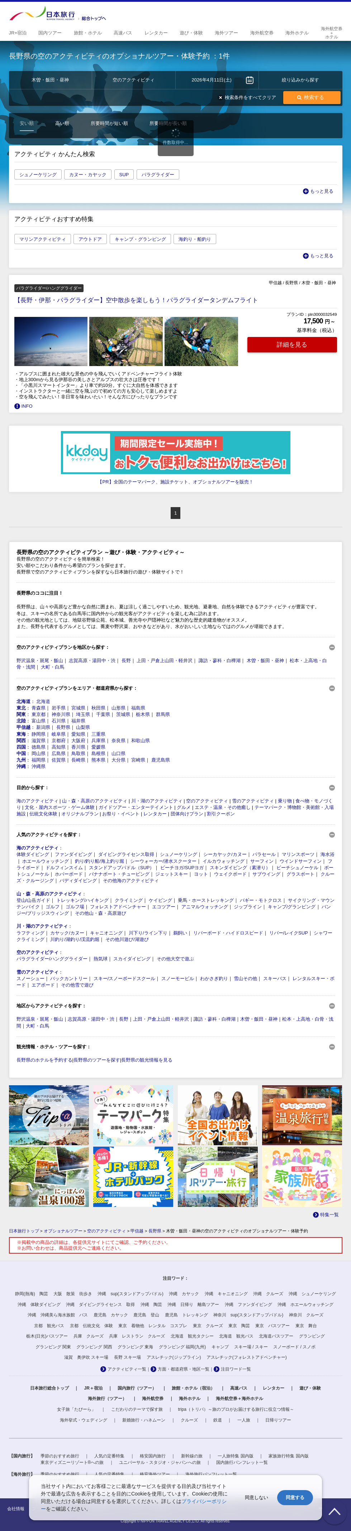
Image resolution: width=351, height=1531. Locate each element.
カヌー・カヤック (87, 174)
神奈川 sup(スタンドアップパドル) (248, 1314)
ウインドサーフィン (301, 861)
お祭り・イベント (120, 813)
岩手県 (59, 708)
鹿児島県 (160, 760)
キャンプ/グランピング (292, 906)
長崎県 (78, 760)
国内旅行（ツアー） (137, 1388)
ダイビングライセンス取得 (126, 854)
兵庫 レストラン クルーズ (137, 1336)
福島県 (138, 708)
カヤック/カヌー (67, 933)
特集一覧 (329, 1214)
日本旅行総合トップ (49, 1388)
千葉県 (103, 714)
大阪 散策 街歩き (72, 1293)
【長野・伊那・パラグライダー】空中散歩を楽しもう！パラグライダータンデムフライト (136, 300)
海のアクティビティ (37, 801)
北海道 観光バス (236, 1336)
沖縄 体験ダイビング (39, 1304)
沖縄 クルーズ (268, 1293)
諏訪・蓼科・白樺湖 (220, 660)
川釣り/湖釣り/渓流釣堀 (74, 939)
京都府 (59, 740)
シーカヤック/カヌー (225, 854)
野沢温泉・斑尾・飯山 (39, 660)
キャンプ (220, 1346)
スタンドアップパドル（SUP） (122, 867)
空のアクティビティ (207, 801)
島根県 (98, 753)
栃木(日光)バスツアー (47, 1336)
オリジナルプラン (80, 813)
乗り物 (285, 801)
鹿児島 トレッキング (186, 1314)
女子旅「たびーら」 (76, 1409)
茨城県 (123, 714)
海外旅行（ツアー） (107, 1398)
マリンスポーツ (298, 854)
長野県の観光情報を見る (146, 1060)
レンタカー (155, 813)
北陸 (21, 721)
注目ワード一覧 (236, 1369)
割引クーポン (221, 813)
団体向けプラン (187, 813)
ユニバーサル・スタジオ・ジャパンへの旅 (160, 1462)
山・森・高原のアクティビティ (94, 801)
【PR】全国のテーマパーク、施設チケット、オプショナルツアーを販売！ (175, 481)
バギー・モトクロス (261, 900)
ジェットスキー (171, 874)
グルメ (184, 807)
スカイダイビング (132, 958)
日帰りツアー (278, 1420)
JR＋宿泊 (93, 1388)
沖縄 (21, 766)
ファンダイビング (73, 854)
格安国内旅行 (153, 1456)
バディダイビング (78, 880)
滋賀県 (39, 740)
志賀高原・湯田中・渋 (92, 660)
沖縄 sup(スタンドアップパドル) (130, 1293)
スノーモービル (177, 978)
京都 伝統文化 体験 (91, 1325)
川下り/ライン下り (148, 933)
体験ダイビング (32, 854)
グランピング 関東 (53, 1346)
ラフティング (30, 933)
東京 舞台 (306, 1325)
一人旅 (243, 1420)
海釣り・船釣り (195, 239)
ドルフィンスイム (64, 867)
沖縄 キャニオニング (226, 1293)
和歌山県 (140, 740)
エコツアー (163, 906)
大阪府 (78, 740)
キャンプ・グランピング (140, 239)
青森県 (39, 708)
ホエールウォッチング (45, 861)
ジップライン (248, 906)
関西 (21, 740)
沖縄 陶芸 (151, 1304)
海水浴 (328, 854)
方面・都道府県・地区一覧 (183, 1369)
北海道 (23, 701)
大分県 (118, 760)
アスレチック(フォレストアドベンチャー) (247, 1357)
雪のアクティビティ (253, 801)
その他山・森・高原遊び (100, 913)
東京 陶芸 (239, 1325)
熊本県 (98, 760)
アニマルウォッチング (204, 906)
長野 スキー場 (127, 1357)
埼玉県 (83, 714)
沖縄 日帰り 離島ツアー (193, 1304)
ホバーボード (69, 874)
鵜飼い (180, 933)
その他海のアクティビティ (131, 880)
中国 (21, 753)
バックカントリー (68, 978)
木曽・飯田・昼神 (265, 660)
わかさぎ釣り (214, 978)
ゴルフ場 (75, 906)
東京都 (39, 714)
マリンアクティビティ (42, 239)
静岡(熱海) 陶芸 (31, 1293)
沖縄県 (39, 766)
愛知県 (78, 734)
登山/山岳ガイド (33, 900)
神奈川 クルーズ (306, 1314)
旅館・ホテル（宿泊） (193, 1388)
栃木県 (143, 714)
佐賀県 (59, 760)
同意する (295, 1497)
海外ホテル (189, 1398)
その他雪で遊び (77, 985)
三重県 (98, 734)
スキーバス (274, 978)
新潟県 (43, 727)
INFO (27, 406)
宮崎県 (138, 760)
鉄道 (217, 1420)
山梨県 (83, 727)
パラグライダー (158, 174)
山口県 (118, 753)
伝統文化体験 (43, 813)
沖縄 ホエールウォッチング (305, 1304)
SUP (124, 174)
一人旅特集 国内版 (235, 1456)
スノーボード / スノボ (294, 1346)
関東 (21, 714)
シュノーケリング (38, 174)
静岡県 (39, 734)
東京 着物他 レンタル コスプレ (152, 1325)
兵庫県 (98, 740)
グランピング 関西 (94, 1346)
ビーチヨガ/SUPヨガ (182, 867)
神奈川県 (61, 714)
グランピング (312, 1336)
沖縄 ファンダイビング (248, 1304)
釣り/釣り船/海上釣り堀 (99, 861)
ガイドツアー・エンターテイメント (136, 807)
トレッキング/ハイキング (82, 900)
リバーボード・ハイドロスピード (228, 933)
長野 (126, 660)
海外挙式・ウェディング (83, 1420)
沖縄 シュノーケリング (312, 1293)
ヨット (201, 874)
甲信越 (23, 727)
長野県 (63, 727)
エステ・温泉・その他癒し (223, 807)
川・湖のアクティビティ (156, 801)
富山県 (39, 721)
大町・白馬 (52, 667)
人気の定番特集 (109, 1456)
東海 (21, 734)
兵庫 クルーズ (88, 1336)
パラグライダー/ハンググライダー (52, 958)
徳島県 (39, 747)
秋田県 (98, 708)
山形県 (118, 708)
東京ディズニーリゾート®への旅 (72, 1462)
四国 (21, 747)
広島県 (59, 753)
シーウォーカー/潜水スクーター (163, 861)
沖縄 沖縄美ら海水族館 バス (58, 1314)
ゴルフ (53, 906)
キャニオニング (106, 933)
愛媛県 (98, 747)
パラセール (264, 854)
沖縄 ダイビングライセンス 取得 (100, 1304)
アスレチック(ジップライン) (174, 1357)
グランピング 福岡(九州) (182, 1346)
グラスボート (300, 874)
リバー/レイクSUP (288, 933)
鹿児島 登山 (146, 1314)
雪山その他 (245, 978)
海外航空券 (152, 1398)
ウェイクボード (230, 874)
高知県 (59, 747)
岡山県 (39, 753)
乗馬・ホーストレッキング (206, 900)
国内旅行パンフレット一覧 (242, 1462)
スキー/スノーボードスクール (125, 978)
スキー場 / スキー (251, 1346)
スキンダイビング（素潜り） (240, 867)
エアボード (43, 985)
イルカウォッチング (224, 861)
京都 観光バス (49, 1325)
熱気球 (101, 958)
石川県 (59, 721)
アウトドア (90, 239)
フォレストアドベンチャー (118, 906)
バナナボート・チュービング (119, 874)
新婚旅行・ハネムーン (143, 1420)
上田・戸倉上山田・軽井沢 (165, 660)
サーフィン (262, 861)
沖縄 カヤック (184, 1293)
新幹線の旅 (192, 1456)
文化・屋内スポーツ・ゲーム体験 (60, 807)
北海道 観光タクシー (192, 1336)
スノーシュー (30, 978)
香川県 (78, 747)
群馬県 (163, 714)
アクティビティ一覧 (127, 1369)
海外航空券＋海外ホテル (239, 1398)
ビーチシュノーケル (297, 867)
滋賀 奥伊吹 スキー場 (86, 1357)
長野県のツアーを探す (96, 1060)
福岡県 (39, 760)
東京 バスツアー (272, 1325)
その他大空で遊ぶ (175, 958)
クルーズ (189, 1420)
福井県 (78, 721)
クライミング (129, 900)
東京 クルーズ (208, 1325)
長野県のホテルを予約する (44, 1060)
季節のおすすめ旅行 (60, 1456)
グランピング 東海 (135, 1346)
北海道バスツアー (276, 1336)
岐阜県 (59, 734)
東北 (21, 708)
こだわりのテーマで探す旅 (137, 1409)
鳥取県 (78, 753)
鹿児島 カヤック (111, 1314)
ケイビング (160, 900)
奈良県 (118, 740)
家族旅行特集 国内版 (288, 1456)
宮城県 (78, 708)
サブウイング (266, 874)
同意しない (256, 1497)
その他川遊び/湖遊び (127, 939)
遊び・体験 (310, 1388)
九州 (21, 760)
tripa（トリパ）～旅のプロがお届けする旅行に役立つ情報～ (236, 1409)
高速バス (238, 1388)
